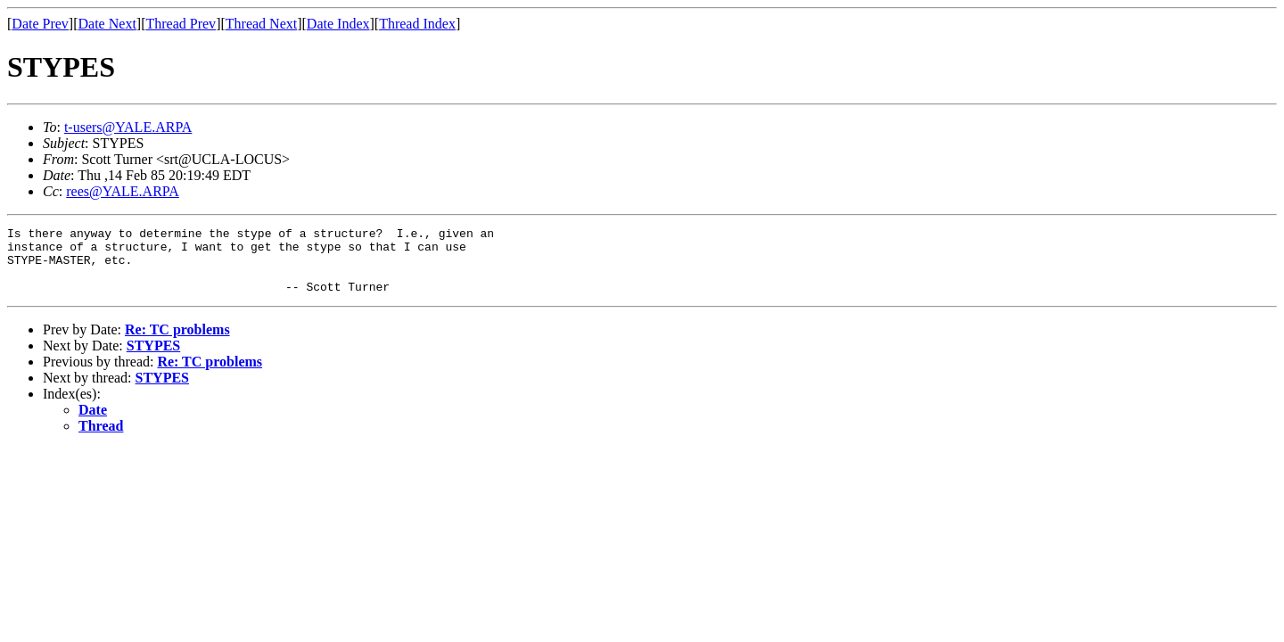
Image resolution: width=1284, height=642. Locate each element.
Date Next (107, 23)
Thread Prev (180, 23)
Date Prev (40, 23)
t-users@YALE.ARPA (128, 127)
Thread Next (261, 23)
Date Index (338, 23)
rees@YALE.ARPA (122, 191)
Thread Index (417, 23)
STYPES (153, 358)
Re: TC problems (177, 342)
